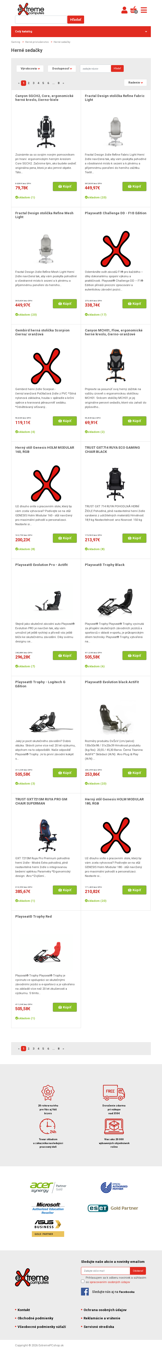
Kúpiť (64, 186)
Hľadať (75, 20)
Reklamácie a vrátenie (100, 1318)
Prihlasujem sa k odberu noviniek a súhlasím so (116, 1280)
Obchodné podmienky (34, 1318)
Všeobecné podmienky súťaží (40, 1327)
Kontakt (22, 1310)
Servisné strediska (97, 1327)
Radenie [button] (134, 82)
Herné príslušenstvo (37, 41)
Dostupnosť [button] (60, 68)
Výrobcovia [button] (29, 68)
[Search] (95, 69)
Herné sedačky (62, 41)
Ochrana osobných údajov (104, 1310)
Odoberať (138, 1270)
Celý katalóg (81, 31)
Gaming (15, 41)
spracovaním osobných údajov (110, 1282)
